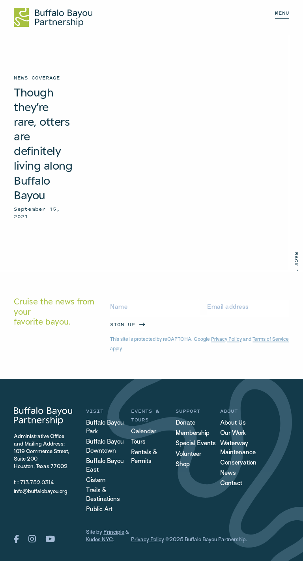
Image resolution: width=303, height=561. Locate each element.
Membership (192, 433)
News (228, 473)
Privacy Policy (226, 339)
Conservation (238, 463)
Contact (231, 484)
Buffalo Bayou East (105, 466)
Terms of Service (270, 339)
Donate (185, 423)
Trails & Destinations (103, 495)
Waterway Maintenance (238, 448)
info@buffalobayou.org (40, 491)
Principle (113, 532)
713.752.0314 (37, 482)
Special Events (196, 444)
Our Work (233, 433)
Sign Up (122, 324)
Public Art (99, 510)
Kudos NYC (99, 539)
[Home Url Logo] (53, 17)
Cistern (96, 481)
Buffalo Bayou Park (105, 427)
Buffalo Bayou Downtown (105, 446)
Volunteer (188, 454)
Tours (138, 442)
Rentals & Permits (144, 457)
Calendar (143, 432)
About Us (233, 423)
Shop (183, 465)
